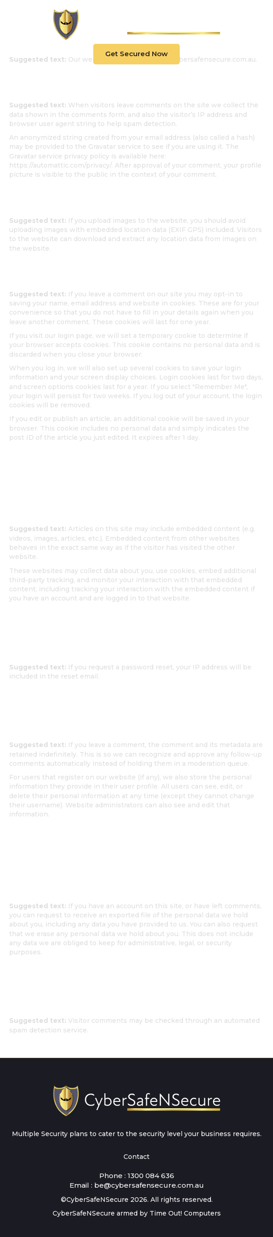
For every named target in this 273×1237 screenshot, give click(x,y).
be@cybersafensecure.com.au (149, 1185)
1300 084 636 (151, 1175)
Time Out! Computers (185, 1213)
